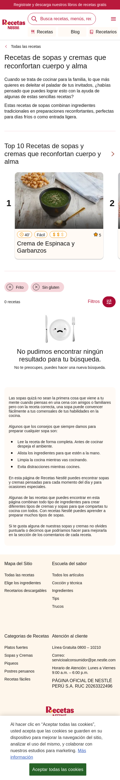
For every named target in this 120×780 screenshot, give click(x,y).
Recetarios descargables (25, 590)
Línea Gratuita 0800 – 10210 (76, 647)
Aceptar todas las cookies (57, 770)
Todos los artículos (68, 575)
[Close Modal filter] (109, 301)
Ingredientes (62, 590)
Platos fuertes (16, 647)
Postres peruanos (19, 671)
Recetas (42, 32)
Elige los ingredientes (22, 583)
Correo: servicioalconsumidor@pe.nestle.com (84, 657)
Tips (55, 598)
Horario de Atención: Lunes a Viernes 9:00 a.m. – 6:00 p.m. (84, 670)
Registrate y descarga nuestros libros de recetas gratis (60, 4)
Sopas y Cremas (18, 655)
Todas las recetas (26, 46)
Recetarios (103, 32)
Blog (72, 32)
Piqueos (11, 663)
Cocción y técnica (67, 583)
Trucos (58, 606)
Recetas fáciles (17, 679)
